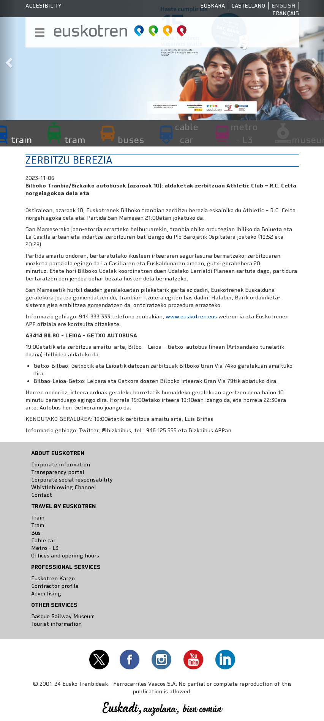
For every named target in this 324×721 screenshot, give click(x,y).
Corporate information (60, 464)
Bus (36, 532)
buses (131, 140)
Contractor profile (55, 585)
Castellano (248, 5)
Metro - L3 (44, 548)
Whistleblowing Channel (63, 487)
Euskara (212, 5)
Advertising (46, 593)
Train (37, 517)
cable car (186, 133)
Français (285, 13)
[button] (8, 60)
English (284, 5)
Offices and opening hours (65, 555)
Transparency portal (57, 472)
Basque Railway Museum (63, 616)
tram (74, 140)
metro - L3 (244, 133)
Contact (41, 494)
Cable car (43, 540)
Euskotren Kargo (53, 578)
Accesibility (43, 5)
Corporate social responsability (72, 479)
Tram (37, 525)
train (21, 140)
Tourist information (56, 623)
